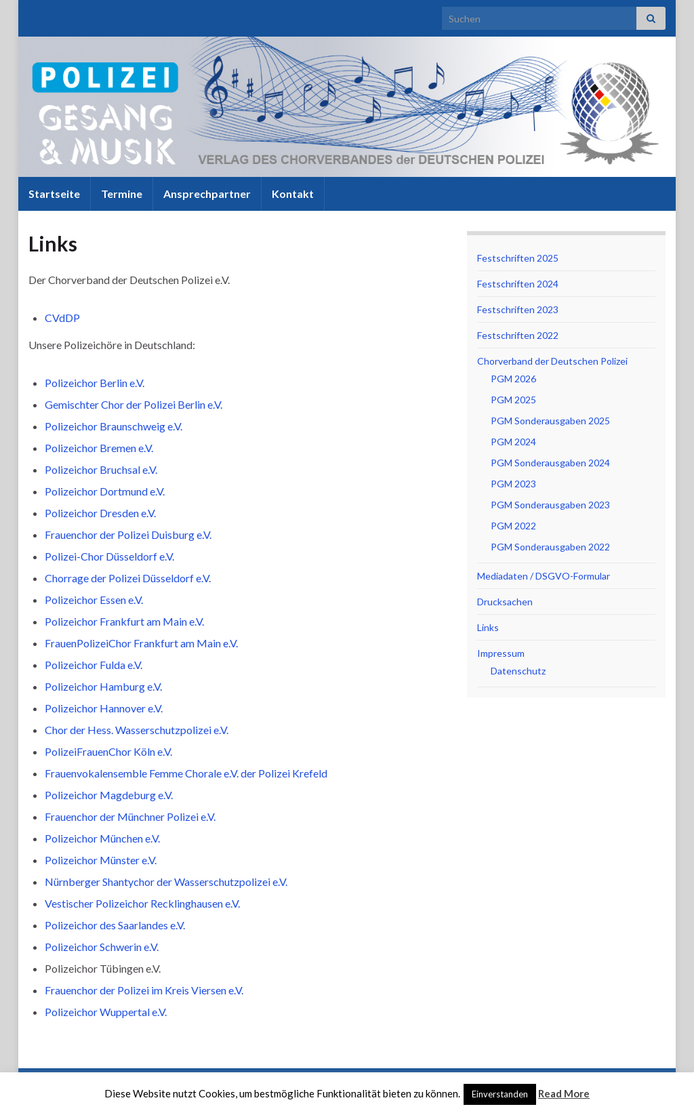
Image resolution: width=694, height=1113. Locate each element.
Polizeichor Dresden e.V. (100, 512)
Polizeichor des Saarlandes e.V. (115, 924)
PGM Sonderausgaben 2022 (550, 546)
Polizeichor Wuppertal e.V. (106, 1011)
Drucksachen (505, 601)
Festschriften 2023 (517, 309)
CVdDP (62, 317)
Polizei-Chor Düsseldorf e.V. (109, 556)
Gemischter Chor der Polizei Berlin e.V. (133, 404)
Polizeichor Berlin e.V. (94, 382)
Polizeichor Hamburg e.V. (103, 686)
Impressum (501, 653)
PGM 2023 (513, 483)
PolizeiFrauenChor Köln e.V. (108, 751)
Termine (121, 193)
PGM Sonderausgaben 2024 (550, 462)
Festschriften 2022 (517, 335)
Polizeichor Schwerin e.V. (102, 946)
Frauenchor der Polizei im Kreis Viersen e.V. (144, 990)
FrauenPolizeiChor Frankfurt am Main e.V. (141, 642)
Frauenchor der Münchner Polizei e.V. (130, 816)
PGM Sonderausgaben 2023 (550, 504)
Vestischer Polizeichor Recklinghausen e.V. (142, 903)
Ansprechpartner (207, 193)
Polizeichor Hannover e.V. (104, 708)
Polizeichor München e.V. (102, 838)
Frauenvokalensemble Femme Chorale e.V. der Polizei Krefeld (186, 773)
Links (488, 627)
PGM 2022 (513, 525)
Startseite (54, 193)
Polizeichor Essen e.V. (94, 599)
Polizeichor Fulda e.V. (93, 664)
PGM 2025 (513, 399)
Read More (564, 1093)
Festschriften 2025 (517, 258)
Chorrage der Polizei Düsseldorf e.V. (128, 577)
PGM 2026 (513, 378)
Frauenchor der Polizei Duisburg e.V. (128, 534)
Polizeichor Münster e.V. (101, 859)
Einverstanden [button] (500, 1094)
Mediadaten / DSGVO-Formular (543, 576)
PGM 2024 (513, 441)
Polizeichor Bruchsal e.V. (101, 469)
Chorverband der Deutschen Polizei (552, 361)
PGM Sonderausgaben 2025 (550, 420)
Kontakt (293, 193)
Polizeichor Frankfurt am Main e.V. (124, 621)
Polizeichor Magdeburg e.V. (109, 794)
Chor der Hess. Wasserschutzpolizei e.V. (136, 729)
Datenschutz (518, 670)
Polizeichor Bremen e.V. (99, 447)
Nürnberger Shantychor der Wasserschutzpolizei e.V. (166, 881)
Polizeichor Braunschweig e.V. (113, 426)
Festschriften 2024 (517, 283)
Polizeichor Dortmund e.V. (105, 491)
